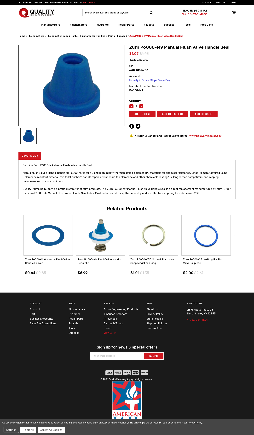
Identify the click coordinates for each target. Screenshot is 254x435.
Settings (11, 430)
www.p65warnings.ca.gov (205, 135)
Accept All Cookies (51, 430)
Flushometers (78, 24)
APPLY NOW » (89, 2)
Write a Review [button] (139, 60)
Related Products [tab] (127, 209)
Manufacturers (50, 24)
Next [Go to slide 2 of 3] (235, 234)
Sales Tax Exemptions (43, 323)
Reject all (28, 430)
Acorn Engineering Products (121, 309)
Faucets (149, 24)
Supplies (169, 24)
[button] (127, 405)
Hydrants (103, 24)
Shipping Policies (156, 323)
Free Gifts (206, 24)
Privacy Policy (154, 314)
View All (110, 332)
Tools (187, 24)
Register (220, 2)
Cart (32, 314)
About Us (152, 309)
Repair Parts (126, 24)
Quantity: (135, 100)
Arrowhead (110, 318)
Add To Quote (204, 114)
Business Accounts (41, 318)
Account (35, 309)
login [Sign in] (233, 2)
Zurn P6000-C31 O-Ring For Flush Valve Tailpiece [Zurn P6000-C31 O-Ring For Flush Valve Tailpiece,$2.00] (204, 261)
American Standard (115, 314)
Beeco (107, 328)
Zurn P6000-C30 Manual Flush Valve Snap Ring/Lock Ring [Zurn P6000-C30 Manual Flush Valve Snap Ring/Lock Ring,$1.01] (152, 261)
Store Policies (154, 318)
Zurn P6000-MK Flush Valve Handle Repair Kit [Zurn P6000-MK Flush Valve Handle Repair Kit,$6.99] (99, 261)
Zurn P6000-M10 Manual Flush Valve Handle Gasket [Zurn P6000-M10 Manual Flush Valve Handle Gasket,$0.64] (47, 261)
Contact (206, 2)
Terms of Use (154, 328)
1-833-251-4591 (195, 14)
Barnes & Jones (113, 323)
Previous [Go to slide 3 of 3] (19, 234)
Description (30, 155)
